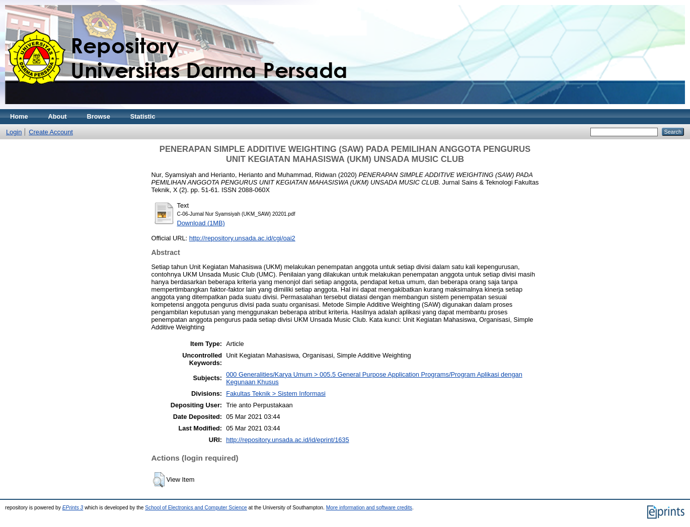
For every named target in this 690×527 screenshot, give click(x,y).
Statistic (143, 116)
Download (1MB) (201, 223)
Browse (98, 116)
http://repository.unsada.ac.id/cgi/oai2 (242, 238)
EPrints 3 (73, 507)
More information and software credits (369, 507)
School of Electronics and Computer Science (196, 507)
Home (19, 116)
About (57, 116)
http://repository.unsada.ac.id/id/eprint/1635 (287, 440)
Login (14, 132)
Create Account (51, 132)
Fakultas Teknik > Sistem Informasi (276, 393)
